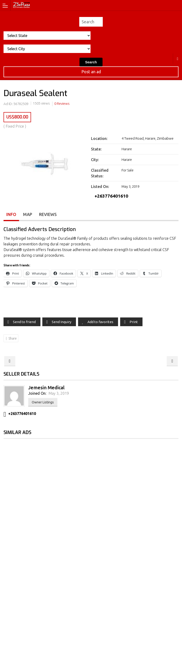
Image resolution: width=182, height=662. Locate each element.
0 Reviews (62, 104)
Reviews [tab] (48, 214)
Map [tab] (27, 214)
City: (95, 160)
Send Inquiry (61, 322)
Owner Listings (43, 402)
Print (134, 322)
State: (96, 149)
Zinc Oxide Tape (9, 361)
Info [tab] (11, 214)
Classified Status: (99, 173)
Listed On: (100, 186)
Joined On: (37, 393)
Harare (177, 59)
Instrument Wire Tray (172, 361)
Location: (99, 138)
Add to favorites (100, 322)
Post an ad (91, 71)
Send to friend (24, 322)
